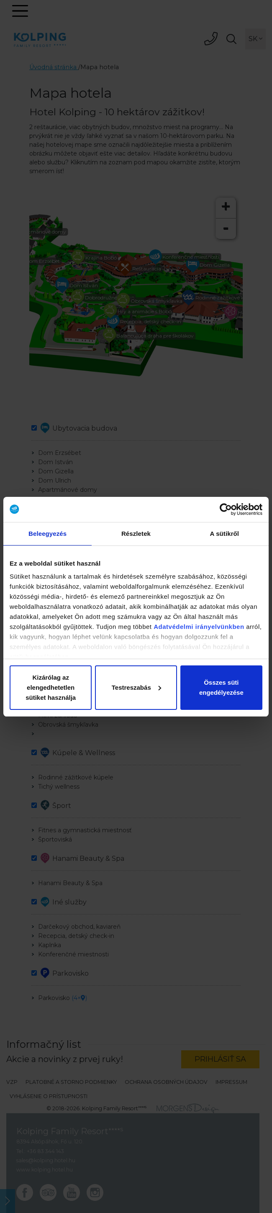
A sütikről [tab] (224, 533)
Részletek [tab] (136, 533)
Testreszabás (136, 687)
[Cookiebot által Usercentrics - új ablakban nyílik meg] (225, 509)
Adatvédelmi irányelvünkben (199, 626)
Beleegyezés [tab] (47, 533)
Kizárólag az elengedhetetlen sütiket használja (51, 687)
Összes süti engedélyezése (221, 687)
